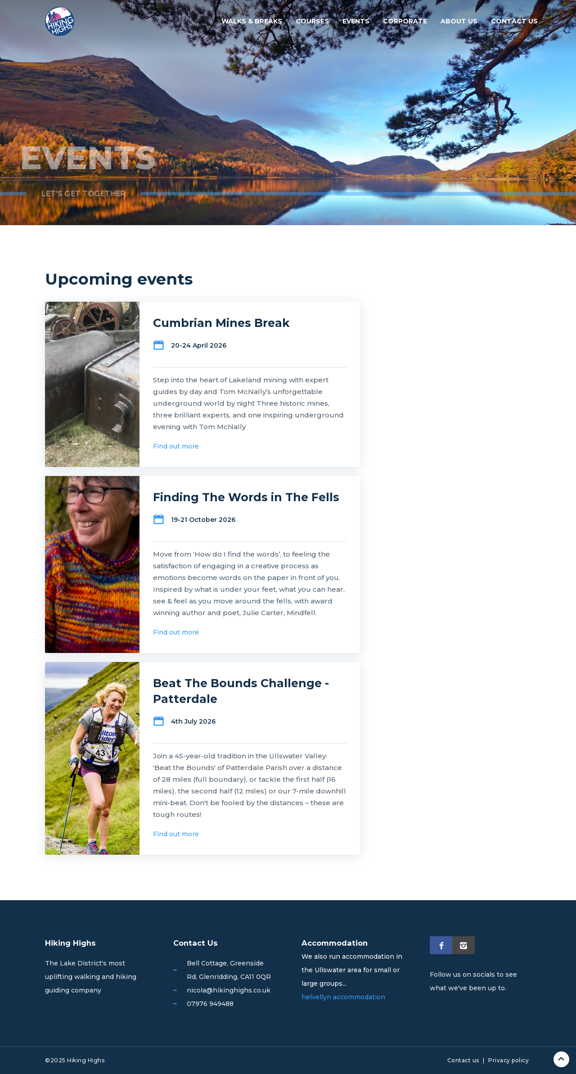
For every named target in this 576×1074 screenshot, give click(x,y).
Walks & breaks (251, 21)
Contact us (514, 21)
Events (355, 21)
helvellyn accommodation (343, 997)
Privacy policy (508, 1060)
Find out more (176, 446)
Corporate (405, 21)
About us (459, 21)
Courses (312, 21)
